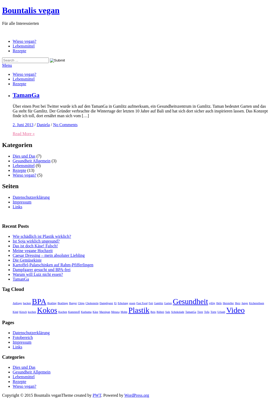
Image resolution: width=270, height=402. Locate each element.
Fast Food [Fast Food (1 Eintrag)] (141, 303)
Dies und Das (24, 156)
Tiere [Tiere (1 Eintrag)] (200, 311)
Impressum (22, 202)
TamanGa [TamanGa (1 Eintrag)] (190, 311)
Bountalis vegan (31, 10)
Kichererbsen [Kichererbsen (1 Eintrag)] (256, 303)
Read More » (24, 133)
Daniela (43, 124)
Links (17, 207)
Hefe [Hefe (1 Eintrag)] (219, 303)
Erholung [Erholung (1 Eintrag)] (123, 303)
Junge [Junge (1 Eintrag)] (245, 303)
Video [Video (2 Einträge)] (235, 310)
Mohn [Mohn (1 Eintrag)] (123, 311)
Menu (7, 65)
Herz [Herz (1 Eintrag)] (237, 303)
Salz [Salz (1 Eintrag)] (167, 311)
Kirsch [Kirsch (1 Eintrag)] (23, 311)
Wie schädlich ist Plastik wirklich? (42, 236)
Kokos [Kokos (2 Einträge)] (47, 310)
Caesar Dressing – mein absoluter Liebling (49, 255)
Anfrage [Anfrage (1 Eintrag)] (17, 303)
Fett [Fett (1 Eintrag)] (151, 303)
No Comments (65, 124)
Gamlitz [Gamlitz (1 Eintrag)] (158, 303)
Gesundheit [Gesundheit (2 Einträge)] (190, 301)
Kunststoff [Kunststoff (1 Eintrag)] (74, 311)
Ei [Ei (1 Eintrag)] (115, 303)
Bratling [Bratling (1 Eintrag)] (51, 303)
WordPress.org (136, 395)
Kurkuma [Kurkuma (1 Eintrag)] (86, 311)
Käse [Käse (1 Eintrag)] (95, 311)
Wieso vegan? (24, 41)
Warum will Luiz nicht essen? (38, 274)
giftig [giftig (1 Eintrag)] (212, 303)
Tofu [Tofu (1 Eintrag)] (206, 311)
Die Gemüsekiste (27, 260)
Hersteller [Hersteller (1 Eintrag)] (228, 303)
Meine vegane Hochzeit (33, 250)
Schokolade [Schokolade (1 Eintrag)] (177, 311)
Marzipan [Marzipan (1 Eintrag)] (104, 311)
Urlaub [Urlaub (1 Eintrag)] (221, 311)
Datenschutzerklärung (31, 197)
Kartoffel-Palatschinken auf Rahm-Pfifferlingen (53, 265)
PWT (97, 395)
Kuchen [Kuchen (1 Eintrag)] (62, 311)
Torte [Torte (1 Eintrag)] (213, 311)
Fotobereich (23, 337)
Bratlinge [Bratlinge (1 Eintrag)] (62, 303)
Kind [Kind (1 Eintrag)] (15, 311)
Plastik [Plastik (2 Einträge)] (139, 310)
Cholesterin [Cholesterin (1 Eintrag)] (91, 303)
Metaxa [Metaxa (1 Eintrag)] (115, 311)
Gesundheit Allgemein (32, 161)
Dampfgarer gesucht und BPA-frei (41, 269)
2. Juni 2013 (23, 124)
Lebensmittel (24, 46)
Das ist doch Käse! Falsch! (35, 246)
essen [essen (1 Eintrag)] (132, 303)
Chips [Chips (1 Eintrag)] (81, 303)
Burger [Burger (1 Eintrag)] (73, 303)
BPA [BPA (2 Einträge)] (39, 301)
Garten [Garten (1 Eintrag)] (168, 303)
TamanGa (26, 95)
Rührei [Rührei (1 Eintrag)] (160, 311)
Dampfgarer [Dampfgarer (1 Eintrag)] (106, 303)
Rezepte (19, 51)
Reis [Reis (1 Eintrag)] (153, 311)
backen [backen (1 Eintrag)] (27, 303)
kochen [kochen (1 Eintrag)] (32, 311)
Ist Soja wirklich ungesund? (36, 241)
